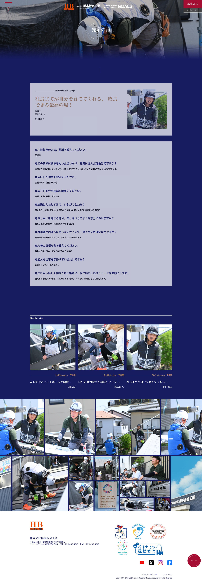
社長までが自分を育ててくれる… (147, 382)
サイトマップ (167, 574)
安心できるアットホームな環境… (50, 382)
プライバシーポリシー (149, 574)
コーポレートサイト (193, 10)
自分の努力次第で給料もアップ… (99, 382)
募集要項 (192, 3)
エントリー (194, 560)
